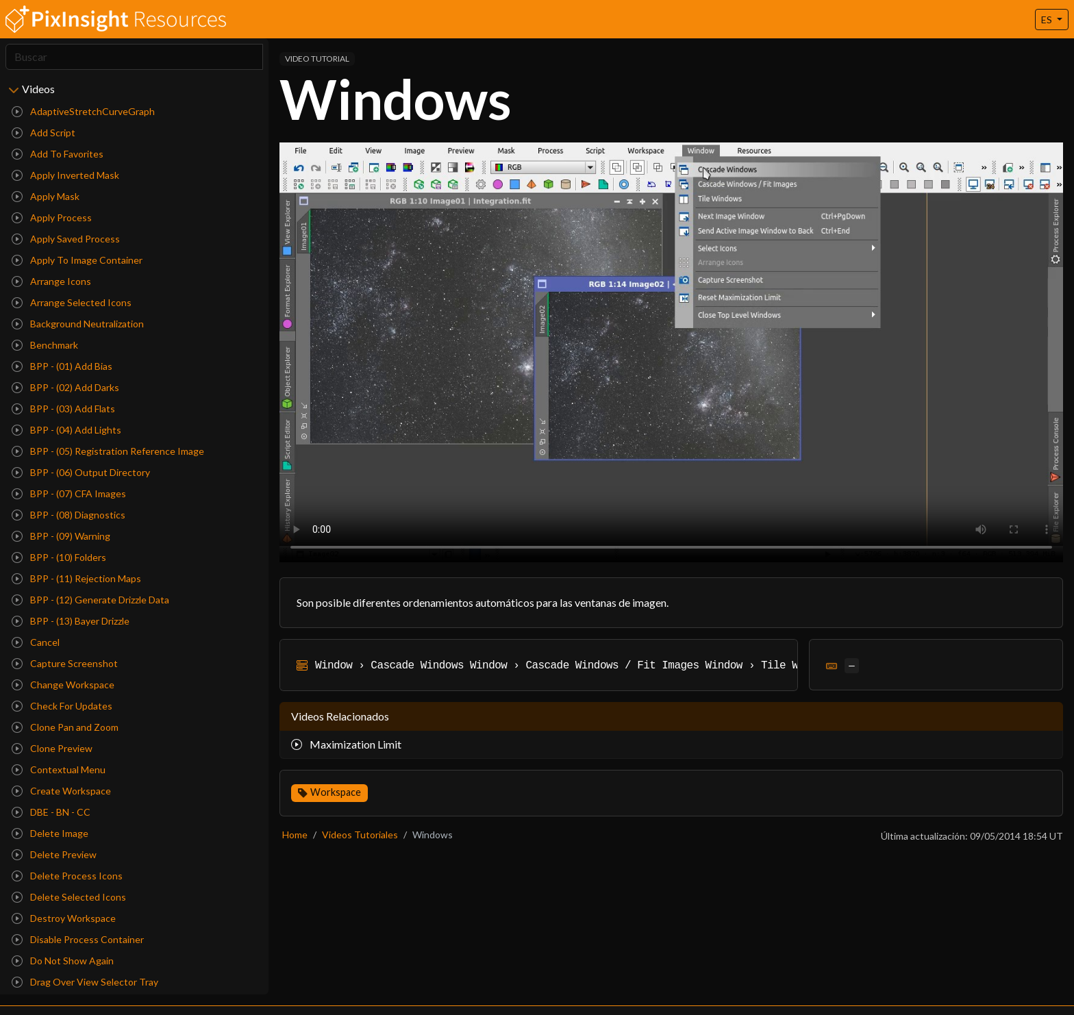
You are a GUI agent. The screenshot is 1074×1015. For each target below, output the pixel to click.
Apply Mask (45, 196)
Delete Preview (54, 854)
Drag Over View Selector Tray (85, 982)
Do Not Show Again (63, 960)
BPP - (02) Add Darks (65, 387)
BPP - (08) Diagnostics (68, 515)
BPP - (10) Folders (59, 557)
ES (1047, 19)
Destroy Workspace (64, 918)
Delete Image (50, 833)
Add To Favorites (57, 154)
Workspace (335, 792)
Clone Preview (52, 748)
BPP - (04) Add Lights (66, 430)
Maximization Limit (346, 744)
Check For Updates (62, 706)
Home (295, 834)
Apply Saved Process (66, 239)
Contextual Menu (58, 769)
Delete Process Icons (67, 875)
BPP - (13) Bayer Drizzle (70, 621)
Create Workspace (61, 791)
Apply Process (52, 217)
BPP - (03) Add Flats (63, 408)
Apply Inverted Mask (65, 175)
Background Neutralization (78, 323)
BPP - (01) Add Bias (62, 366)
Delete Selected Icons (69, 897)
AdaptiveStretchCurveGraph (83, 111)
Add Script (43, 132)
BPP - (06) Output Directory (81, 472)
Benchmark (45, 345)
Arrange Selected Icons (72, 302)
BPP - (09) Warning (61, 536)
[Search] (134, 57)
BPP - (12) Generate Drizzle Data (90, 599)
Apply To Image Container (77, 260)
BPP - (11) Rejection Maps (76, 578)
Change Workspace (63, 684)
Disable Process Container (78, 939)
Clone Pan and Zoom (65, 727)
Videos (38, 88)
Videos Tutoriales (360, 834)
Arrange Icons (51, 281)
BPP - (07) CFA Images (69, 493)
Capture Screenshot (65, 663)
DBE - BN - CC (51, 812)
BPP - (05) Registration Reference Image (108, 451)
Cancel (36, 642)
